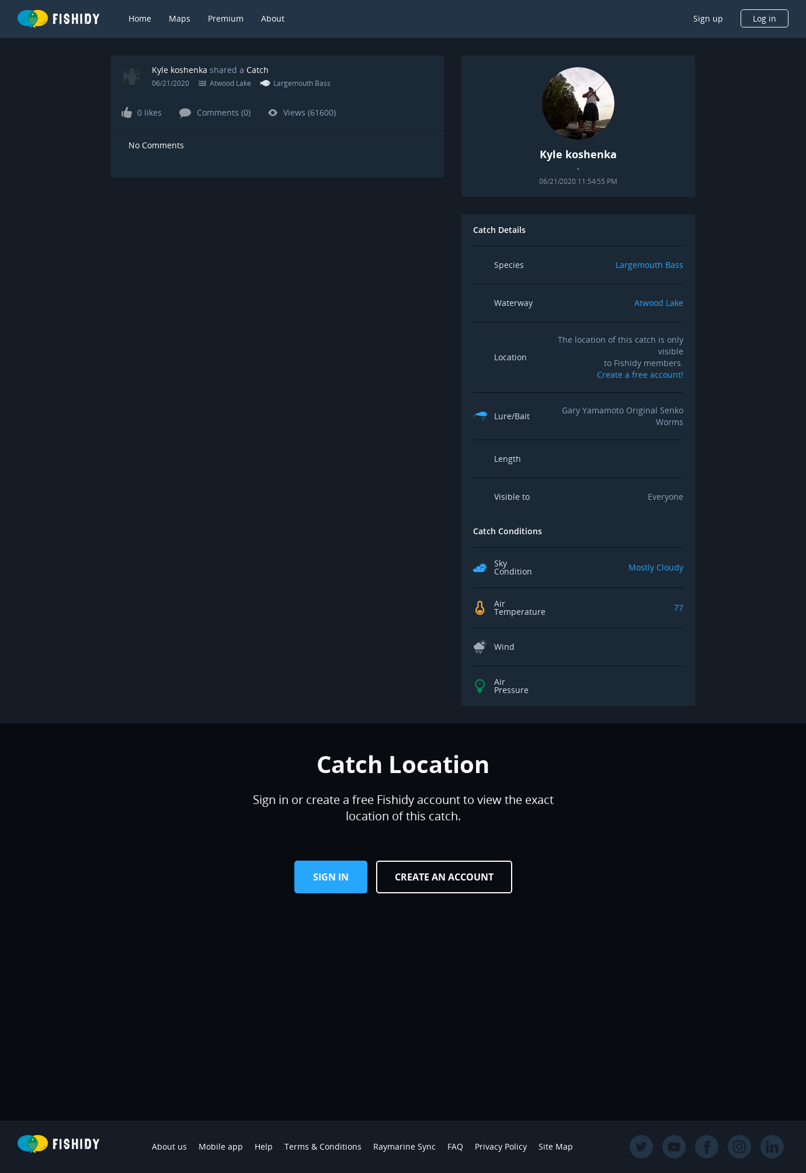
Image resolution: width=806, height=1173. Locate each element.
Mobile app (221, 1146)
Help (264, 1146)
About (272, 18)
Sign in (331, 877)
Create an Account (444, 877)
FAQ (455, 1146)
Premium (226, 18)
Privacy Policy (501, 1146)
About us (169, 1146)
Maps (179, 18)
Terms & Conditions (323, 1146)
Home (139, 18)
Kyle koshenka (179, 69)
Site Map (556, 1146)
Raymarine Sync (404, 1146)
